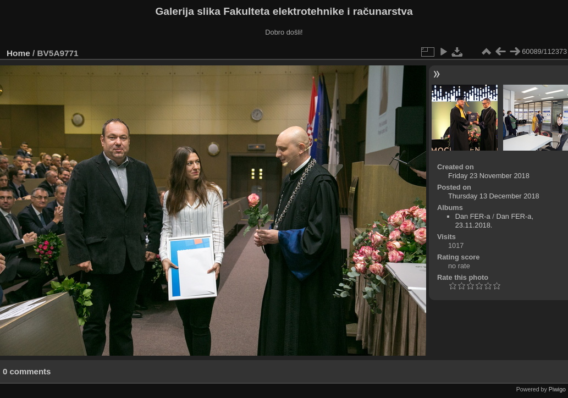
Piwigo (557, 389)
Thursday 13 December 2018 (493, 196)
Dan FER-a (472, 216)
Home (18, 53)
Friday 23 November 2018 (489, 176)
